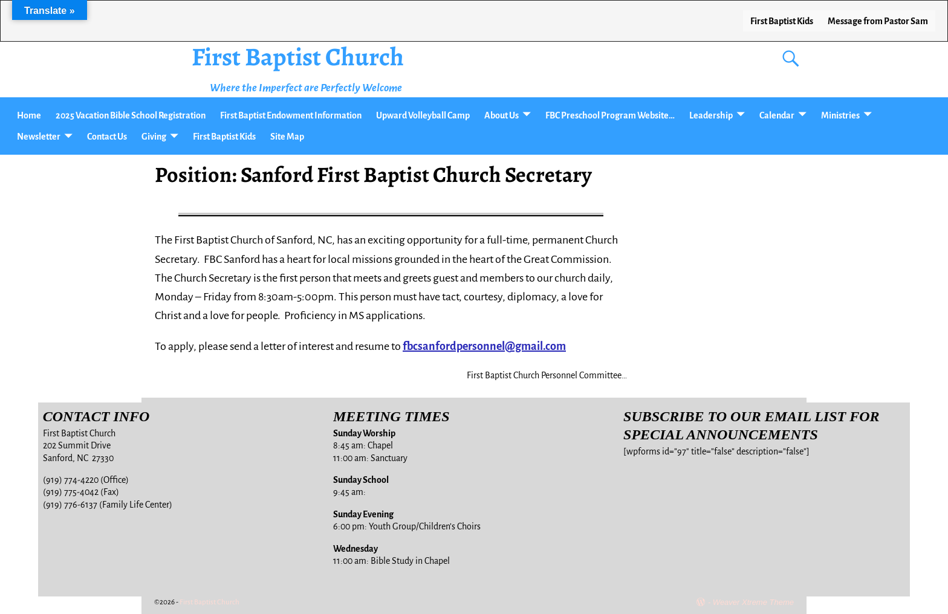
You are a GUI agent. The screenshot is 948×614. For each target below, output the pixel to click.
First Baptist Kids (781, 21)
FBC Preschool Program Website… (610, 115)
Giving (153, 136)
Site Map (287, 136)
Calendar (776, 115)
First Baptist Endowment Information (291, 115)
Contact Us (107, 136)
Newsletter (38, 136)
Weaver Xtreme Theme (753, 602)
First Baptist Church (298, 56)
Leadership (711, 115)
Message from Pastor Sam (878, 21)
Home (29, 115)
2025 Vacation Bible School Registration (131, 115)
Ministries (840, 115)
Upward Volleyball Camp (423, 115)
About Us (501, 115)
